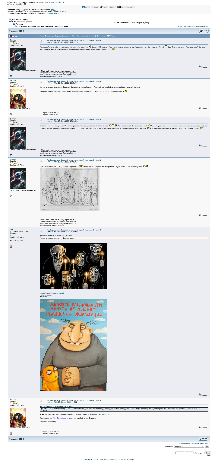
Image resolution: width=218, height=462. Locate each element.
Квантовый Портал (20, 19)
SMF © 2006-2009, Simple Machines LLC (118, 459)
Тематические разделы (23, 22)
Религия (19, 24)
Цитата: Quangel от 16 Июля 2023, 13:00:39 (56, 406)
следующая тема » (202, 26)
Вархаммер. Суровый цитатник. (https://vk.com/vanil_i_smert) (43, 26)
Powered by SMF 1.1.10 (93, 459)
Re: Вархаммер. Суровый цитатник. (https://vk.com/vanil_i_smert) (74, 40)
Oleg (11, 229)
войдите (42, 2)
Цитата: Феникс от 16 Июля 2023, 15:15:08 (56, 236)
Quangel (13, 40)
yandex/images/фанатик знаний (52, 293)
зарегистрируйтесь (56, 2)
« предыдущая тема (186, 26)
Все (24, 31)
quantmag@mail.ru (52, 13)
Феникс (13, 81)
